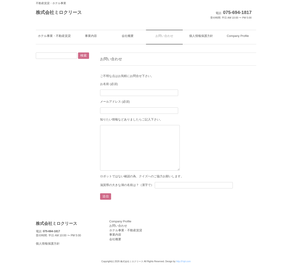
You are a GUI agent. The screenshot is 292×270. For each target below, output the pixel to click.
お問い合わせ (118, 225)
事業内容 (115, 234)
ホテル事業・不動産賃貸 (125, 230)
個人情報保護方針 (48, 243)
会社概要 (115, 239)
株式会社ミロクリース (59, 12)
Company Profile (120, 221)
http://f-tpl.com (183, 261)
